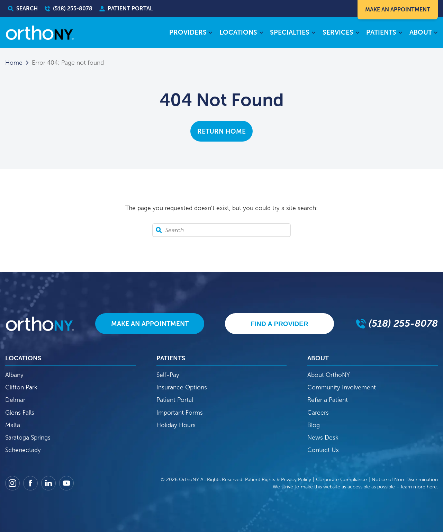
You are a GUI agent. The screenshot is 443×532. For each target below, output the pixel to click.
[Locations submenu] (261, 33)
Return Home (221, 131)
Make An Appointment (397, 9)
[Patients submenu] (400, 33)
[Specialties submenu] (313, 33)
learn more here (419, 486)
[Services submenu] (357, 33)
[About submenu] (436, 33)
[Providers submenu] (211, 33)
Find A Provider (279, 323)
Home (13, 63)
